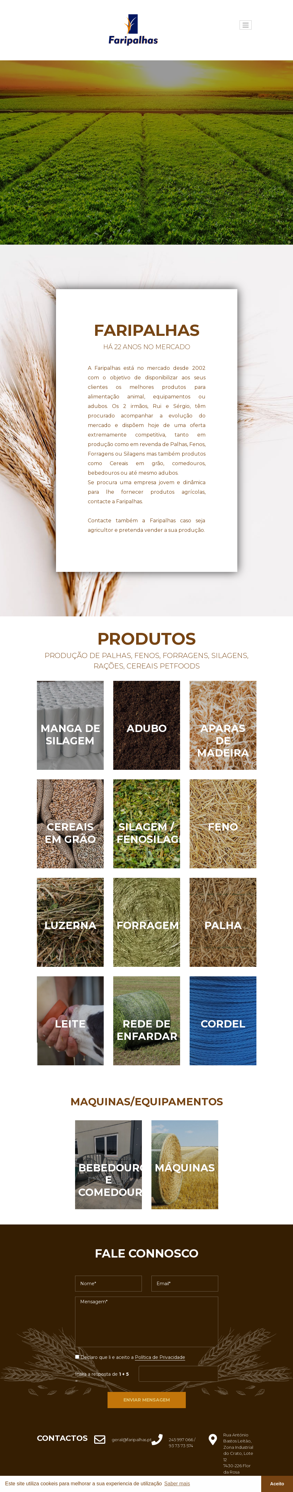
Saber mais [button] (177, 1483)
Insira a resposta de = (102, 1377)
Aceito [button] (277, 1483)
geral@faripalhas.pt (132, 1439)
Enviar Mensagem (146, 1400)
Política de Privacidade (160, 1357)
